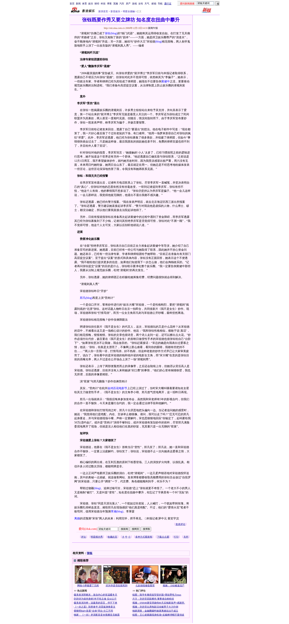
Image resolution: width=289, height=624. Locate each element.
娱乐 (90, 3)
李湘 (113, 511)
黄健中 (165, 81)
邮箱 (154, 3)
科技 (103, 3)
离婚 (77, 518)
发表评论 (180, 524)
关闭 (185, 536)
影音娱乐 (115, 11)
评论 (83, 536)
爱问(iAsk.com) (88, 528)
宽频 (115, 3)
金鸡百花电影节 (117, 388)
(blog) (113, 33)
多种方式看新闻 (143, 536)
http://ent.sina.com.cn (114, 28)
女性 (140, 3)
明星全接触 (128, 11)
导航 (160, 3)
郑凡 (82, 297)
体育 (84, 3)
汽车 (121, 3)
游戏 (134, 3)
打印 (176, 536)
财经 (97, 3)
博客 (109, 3)
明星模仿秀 (97, 536)
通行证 (167, 3)
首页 (72, 3)
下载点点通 (163, 536)
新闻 (78, 3)
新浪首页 (103, 11)
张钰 (107, 33)
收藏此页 (112, 536)
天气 (146, 3)
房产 (128, 3)
